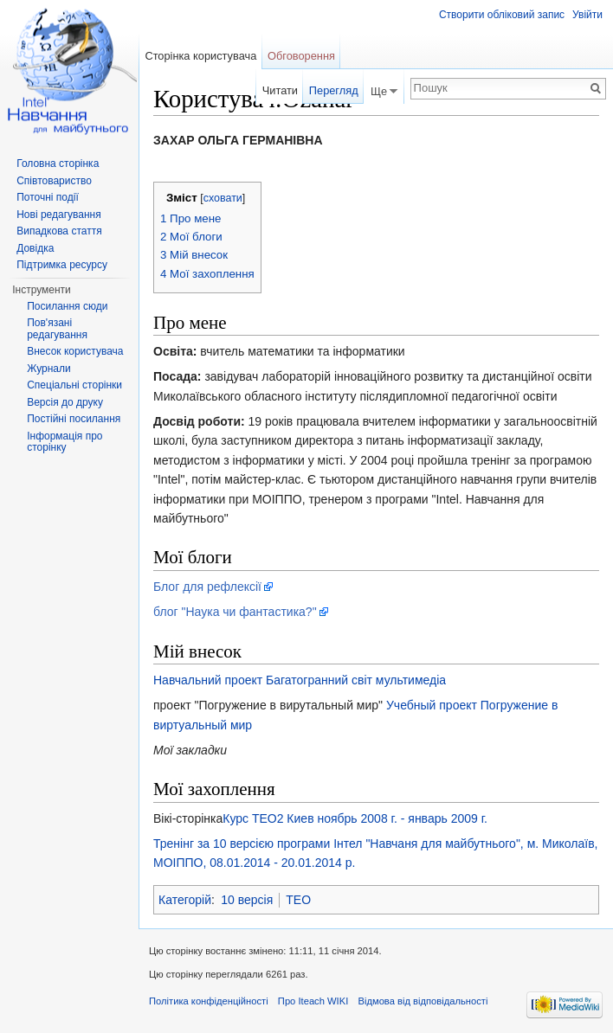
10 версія (247, 900)
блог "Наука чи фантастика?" (235, 612)
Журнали (49, 369)
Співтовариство (54, 181)
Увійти (587, 15)
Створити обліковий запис (502, 15)
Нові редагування (58, 215)
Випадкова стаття (58, 231)
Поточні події (47, 197)
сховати (222, 198)
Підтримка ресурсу (61, 265)
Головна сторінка (57, 163)
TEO (298, 900)
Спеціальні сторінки (74, 385)
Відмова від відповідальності (422, 1001)
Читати (280, 90)
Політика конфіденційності (208, 1001)
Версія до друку (65, 402)
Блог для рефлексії (207, 586)
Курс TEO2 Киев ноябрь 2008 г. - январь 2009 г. (355, 818)
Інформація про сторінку (64, 442)
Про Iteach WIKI (313, 1001)
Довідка (35, 248)
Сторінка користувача (200, 55)
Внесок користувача (75, 351)
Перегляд (333, 90)
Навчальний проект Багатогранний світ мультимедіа (299, 680)
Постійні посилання (73, 419)
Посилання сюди (67, 306)
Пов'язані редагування (57, 329)
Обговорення (301, 55)
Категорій (184, 900)
